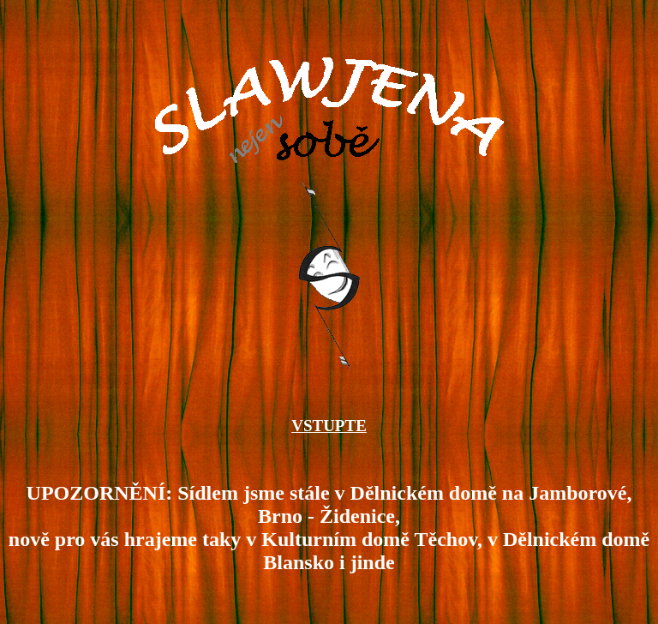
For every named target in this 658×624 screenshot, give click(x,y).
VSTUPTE (329, 431)
